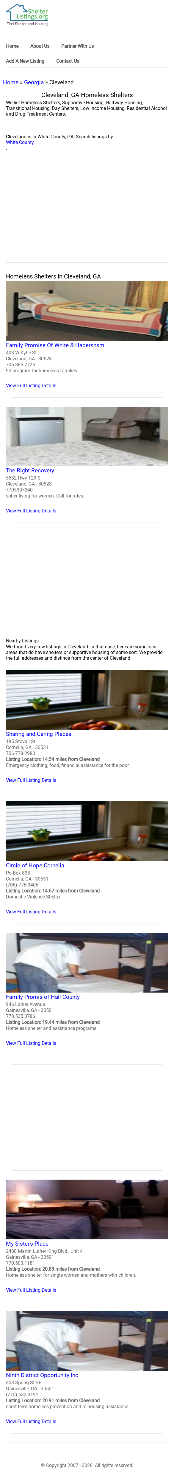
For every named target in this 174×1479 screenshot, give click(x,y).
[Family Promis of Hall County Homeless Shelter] (87, 989)
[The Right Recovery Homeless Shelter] (87, 460)
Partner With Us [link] (77, 46)
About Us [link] (39, 46)
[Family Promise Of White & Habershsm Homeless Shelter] (87, 334)
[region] (87, 213)
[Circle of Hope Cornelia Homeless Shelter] (87, 858)
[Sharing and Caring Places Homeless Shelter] (87, 726)
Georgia (34, 82)
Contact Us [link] (67, 61)
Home (10, 82)
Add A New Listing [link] (25, 61)
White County (20, 142)
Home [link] (12, 46)
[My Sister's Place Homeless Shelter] (87, 1236)
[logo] (27, 15)
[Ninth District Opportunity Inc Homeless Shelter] (87, 1367)
